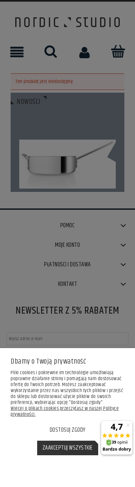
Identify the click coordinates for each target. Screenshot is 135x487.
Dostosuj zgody (68, 430)
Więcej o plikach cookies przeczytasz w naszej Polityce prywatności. (65, 411)
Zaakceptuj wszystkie (67, 448)
